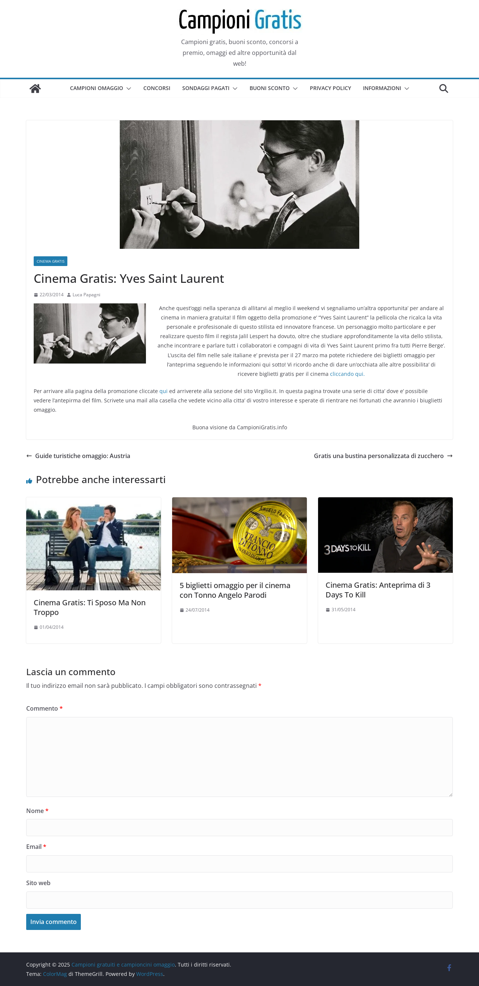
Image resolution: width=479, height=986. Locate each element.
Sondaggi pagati (205, 88)
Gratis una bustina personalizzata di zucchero (383, 456)
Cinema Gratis (50, 261)
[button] (127, 88)
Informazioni (382, 88)
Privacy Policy (330, 88)
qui (163, 391)
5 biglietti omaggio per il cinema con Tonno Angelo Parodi (235, 590)
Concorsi (156, 88)
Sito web (38, 883)
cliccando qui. (347, 373)
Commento (44, 708)
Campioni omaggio (96, 88)
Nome (37, 811)
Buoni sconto (270, 88)
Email (36, 847)
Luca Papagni (86, 294)
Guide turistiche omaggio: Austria (78, 456)
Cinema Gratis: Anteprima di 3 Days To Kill (378, 590)
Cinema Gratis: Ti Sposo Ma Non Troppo (90, 607)
